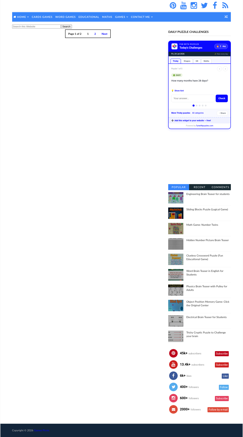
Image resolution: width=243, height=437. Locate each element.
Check (221, 98)
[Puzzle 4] (202, 105)
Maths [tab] (206, 61)
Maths (107, 16)
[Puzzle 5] (205, 105)
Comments (220, 187)
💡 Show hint (177, 90)
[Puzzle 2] (196, 105)
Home (21, 16)
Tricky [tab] (175, 61)
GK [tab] (196, 61)
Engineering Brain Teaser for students (207, 194)
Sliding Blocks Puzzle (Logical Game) (207, 209)
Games (120, 16)
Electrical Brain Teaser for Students (206, 317)
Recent (199, 187)
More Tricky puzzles (180, 113)
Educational (89, 16)
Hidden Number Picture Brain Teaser (207, 240)
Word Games (66, 16)
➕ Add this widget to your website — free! (191, 120)
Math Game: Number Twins (202, 224)
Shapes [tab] (186, 61)
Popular (178, 187)
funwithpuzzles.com (204, 126)
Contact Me (140, 16)
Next (103, 33)
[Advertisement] (199, 156)
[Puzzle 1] (193, 105)
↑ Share (222, 113)
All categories (197, 113)
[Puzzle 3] (199, 105)
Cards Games (42, 16)
